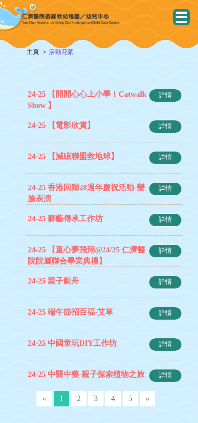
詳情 (165, 94)
